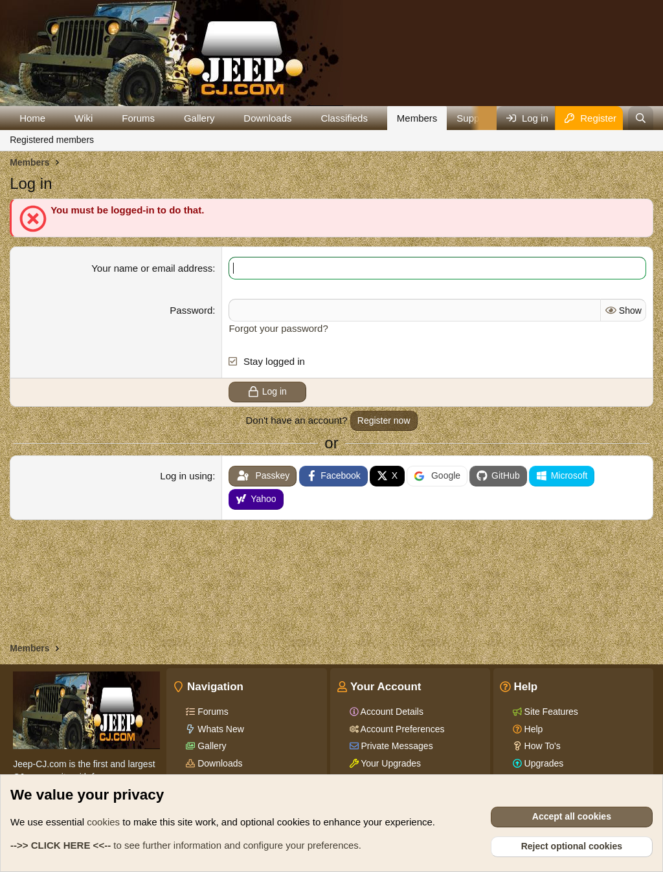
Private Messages (396, 746)
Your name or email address (151, 268)
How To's (541, 746)
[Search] (640, 118)
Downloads (267, 118)
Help (532, 729)
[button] (56, 118)
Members (417, 118)
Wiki (83, 118)
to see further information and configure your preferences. (185, 845)
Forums (138, 118)
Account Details (391, 711)
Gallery (199, 118)
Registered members (52, 140)
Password (191, 310)
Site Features (550, 711)
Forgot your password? (278, 328)
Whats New (219, 729)
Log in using (186, 475)
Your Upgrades (390, 763)
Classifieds (344, 118)
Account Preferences (402, 729)
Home (32, 118)
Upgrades (543, 763)
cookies (103, 821)
